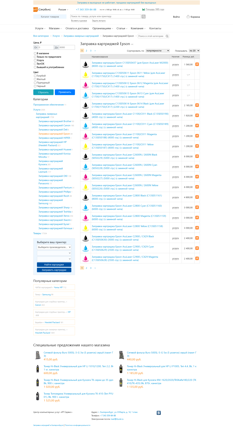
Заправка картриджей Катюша (55, 228)
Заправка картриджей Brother (55, 121)
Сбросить (43, 92)
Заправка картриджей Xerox (54, 215)
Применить (65, 92)
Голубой (40, 75)
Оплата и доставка (77, 28)
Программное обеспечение (48, 104)
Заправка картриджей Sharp (54, 207)
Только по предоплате (47, 56)
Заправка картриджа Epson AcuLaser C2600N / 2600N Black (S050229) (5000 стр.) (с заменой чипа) (124, 156)
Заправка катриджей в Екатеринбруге (48, 425)
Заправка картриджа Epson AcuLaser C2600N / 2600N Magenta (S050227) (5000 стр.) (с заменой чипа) (126, 176)
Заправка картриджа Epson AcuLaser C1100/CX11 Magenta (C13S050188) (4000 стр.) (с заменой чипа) (124, 135)
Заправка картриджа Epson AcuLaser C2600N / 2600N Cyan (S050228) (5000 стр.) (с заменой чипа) (124, 166)
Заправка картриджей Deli (53, 129)
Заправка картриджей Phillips (55, 191)
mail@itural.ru (117, 419)
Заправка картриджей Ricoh (54, 195)
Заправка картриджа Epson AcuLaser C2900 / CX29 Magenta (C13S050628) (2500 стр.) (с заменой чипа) (125, 258)
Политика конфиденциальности (77, 425)
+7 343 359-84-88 (86, 9)
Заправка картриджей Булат (54, 224)
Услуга (39, 60)
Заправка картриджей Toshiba (55, 211)
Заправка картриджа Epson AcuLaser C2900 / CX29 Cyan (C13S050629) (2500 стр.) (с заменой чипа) (123, 248)
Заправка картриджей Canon (54, 125)
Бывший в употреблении (49, 67)
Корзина (195, 16)
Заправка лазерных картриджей (81, 35)
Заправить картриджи (54, 270)
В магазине (41, 53)
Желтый (39, 79)
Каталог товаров (50, 16)
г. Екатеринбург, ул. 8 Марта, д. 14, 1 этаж (118, 412)
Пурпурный (42, 82)
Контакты (155, 28)
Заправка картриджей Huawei (55, 149)
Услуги (56, 35)
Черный (39, 86)
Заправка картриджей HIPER (54, 137)
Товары (37, 233)
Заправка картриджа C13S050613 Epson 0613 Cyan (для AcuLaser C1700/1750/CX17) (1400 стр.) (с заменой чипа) (128, 95)
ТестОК (39, 63)
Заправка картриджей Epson (54, 133)
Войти (176, 16)
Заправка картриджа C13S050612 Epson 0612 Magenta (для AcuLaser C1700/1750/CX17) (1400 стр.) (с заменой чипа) (130, 84)
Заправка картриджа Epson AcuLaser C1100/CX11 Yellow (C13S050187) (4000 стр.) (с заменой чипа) (123, 146)
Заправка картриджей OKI (53, 175)
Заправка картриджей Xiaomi (55, 219)
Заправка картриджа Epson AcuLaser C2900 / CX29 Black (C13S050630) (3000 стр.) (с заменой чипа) (123, 238)
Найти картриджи (54, 264)
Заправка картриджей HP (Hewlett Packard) (53, 143)
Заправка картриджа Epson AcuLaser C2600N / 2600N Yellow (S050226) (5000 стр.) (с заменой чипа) (125, 187)
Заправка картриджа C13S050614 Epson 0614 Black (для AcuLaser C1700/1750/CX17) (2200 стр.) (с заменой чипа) (128, 105)
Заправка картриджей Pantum (55, 187)
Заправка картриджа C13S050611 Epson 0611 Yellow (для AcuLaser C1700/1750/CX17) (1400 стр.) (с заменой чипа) (128, 74)
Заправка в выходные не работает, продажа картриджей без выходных (116, 2)
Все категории (41, 35)
